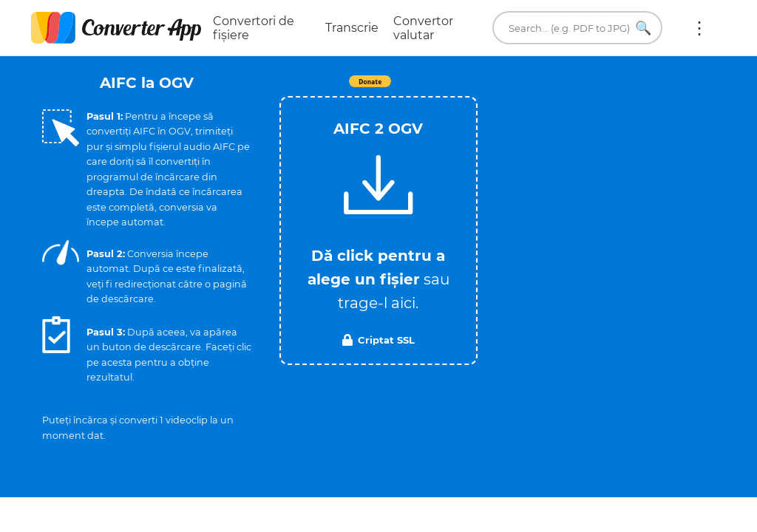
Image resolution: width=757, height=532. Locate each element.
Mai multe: (699, 28)
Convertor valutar (423, 28)
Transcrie (351, 28)
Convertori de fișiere (253, 28)
